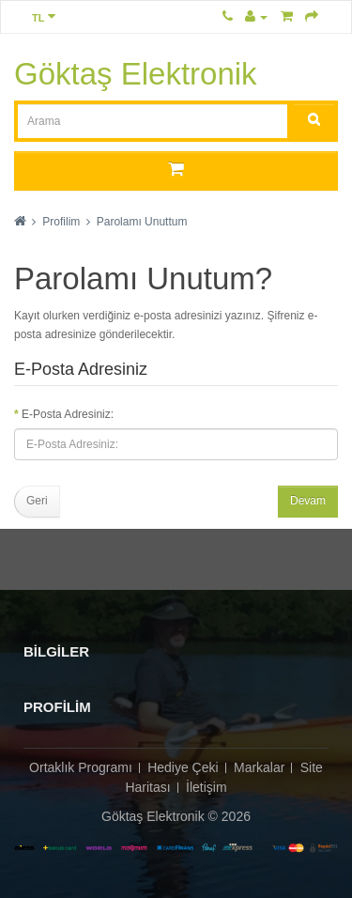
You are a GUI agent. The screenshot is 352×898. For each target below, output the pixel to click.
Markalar (259, 767)
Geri (37, 500)
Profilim (61, 221)
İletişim (206, 787)
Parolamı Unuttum (142, 221)
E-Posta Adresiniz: (68, 414)
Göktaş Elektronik (135, 73)
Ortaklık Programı (80, 767)
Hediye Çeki (182, 767)
